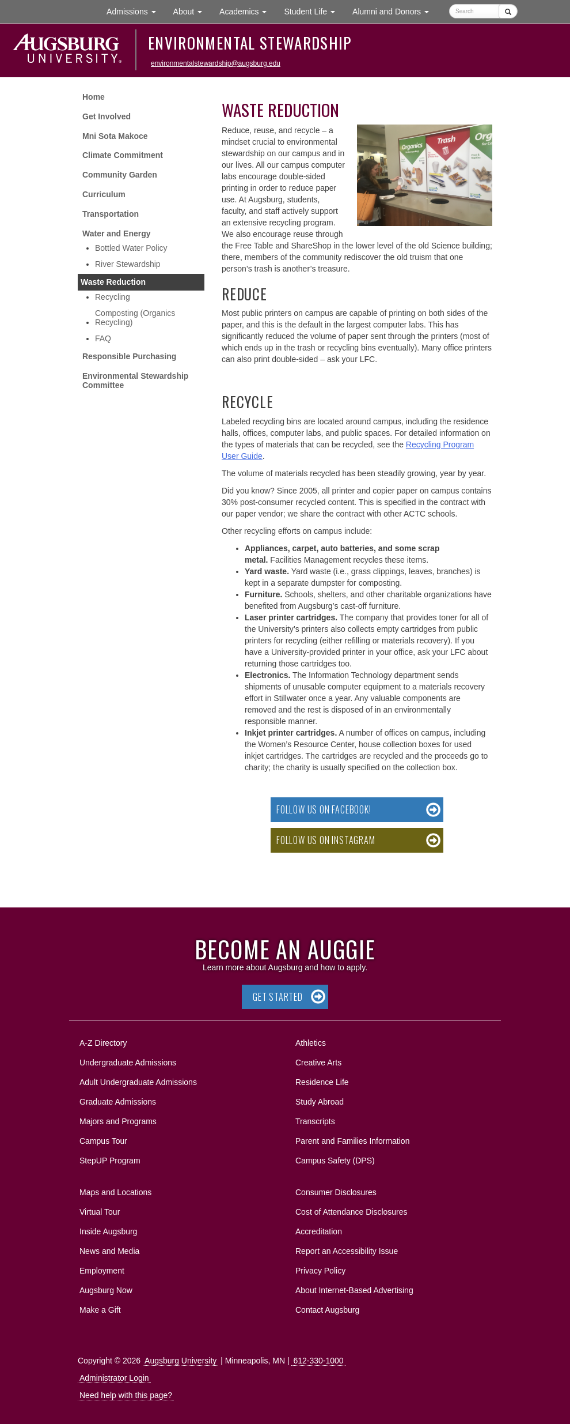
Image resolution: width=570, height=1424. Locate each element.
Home (93, 96)
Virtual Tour (99, 1211)
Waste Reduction (113, 282)
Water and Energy (116, 233)
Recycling (112, 297)
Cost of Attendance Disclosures (351, 1211)
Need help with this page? (125, 1395)
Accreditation (318, 1231)
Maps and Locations (115, 1192)
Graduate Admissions (117, 1101)
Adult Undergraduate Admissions (138, 1082)
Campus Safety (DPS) (335, 1160)
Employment (101, 1270)
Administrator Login (114, 1377)
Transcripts (315, 1121)
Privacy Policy (320, 1270)
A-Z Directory (103, 1043)
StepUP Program (109, 1160)
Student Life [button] (314, 10)
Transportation (110, 214)
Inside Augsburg (108, 1231)
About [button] (192, 14)
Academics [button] (247, 10)
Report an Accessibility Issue (346, 1251)
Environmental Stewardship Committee (135, 380)
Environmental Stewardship (250, 42)
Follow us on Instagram (325, 840)
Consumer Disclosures (336, 1192)
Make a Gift (100, 1309)
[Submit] (508, 11)
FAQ (103, 338)
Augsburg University (180, 1360)
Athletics (310, 1043)
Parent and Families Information (352, 1141)
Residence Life (322, 1082)
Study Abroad (319, 1101)
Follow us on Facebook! (323, 809)
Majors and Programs (118, 1119)
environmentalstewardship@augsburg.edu (215, 63)
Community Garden (119, 174)
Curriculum (104, 194)
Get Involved (106, 116)
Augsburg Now (105, 1290)
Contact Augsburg (327, 1309)
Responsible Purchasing (129, 356)
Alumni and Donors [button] (395, 10)
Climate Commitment (122, 155)
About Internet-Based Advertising (354, 1290)
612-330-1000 (318, 1360)
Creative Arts (318, 1062)
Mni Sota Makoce (115, 136)
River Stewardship (128, 264)
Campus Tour (103, 1141)
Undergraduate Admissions (127, 1062)
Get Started (278, 997)
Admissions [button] (135, 10)
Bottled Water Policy (131, 248)
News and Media (109, 1251)
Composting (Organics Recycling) (135, 317)
